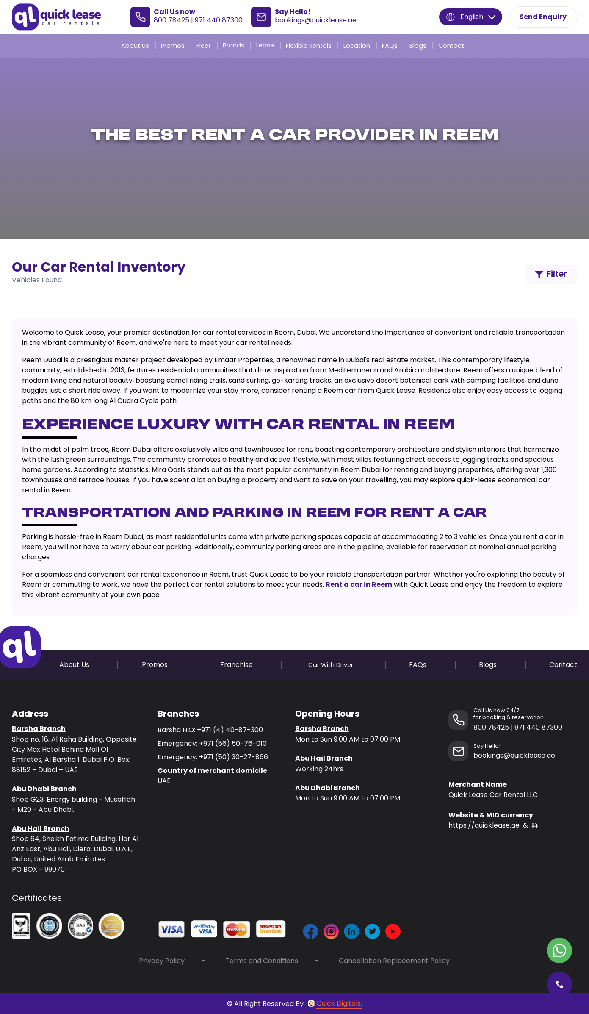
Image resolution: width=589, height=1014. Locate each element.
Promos (173, 46)
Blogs (417, 46)
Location (356, 46)
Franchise (236, 665)
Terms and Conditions (261, 961)
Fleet (203, 46)
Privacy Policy (162, 961)
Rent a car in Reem (359, 584)
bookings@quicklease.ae (316, 20)
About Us (135, 46)
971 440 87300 (219, 20)
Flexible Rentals (309, 46)
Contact (451, 46)
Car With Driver (330, 665)
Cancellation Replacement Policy (394, 961)
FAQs (390, 46)
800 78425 (171, 20)
